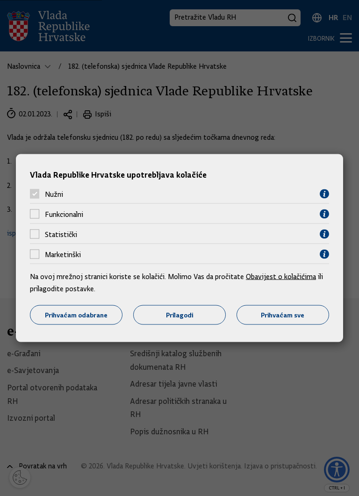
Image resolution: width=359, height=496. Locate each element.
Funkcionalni (64, 214)
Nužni (54, 194)
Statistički (61, 234)
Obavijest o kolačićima (281, 277)
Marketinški (63, 254)
